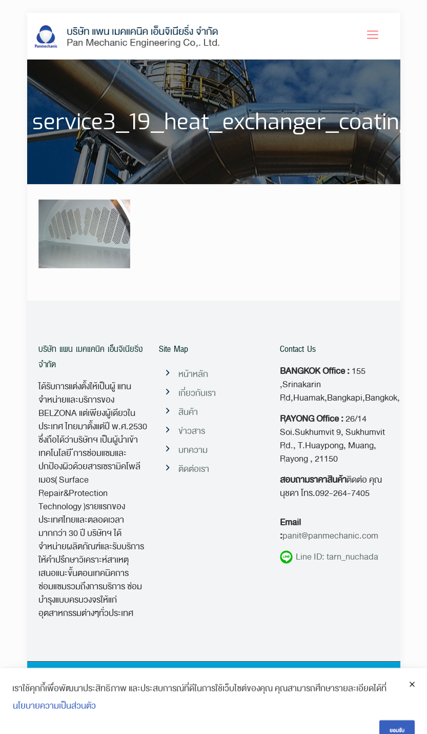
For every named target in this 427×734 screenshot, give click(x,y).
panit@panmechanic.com (330, 536)
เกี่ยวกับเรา (197, 393)
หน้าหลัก (193, 374)
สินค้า (188, 412)
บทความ (193, 450)
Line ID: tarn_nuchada (329, 557)
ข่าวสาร (191, 431)
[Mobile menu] (372, 36)
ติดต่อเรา (193, 469)
